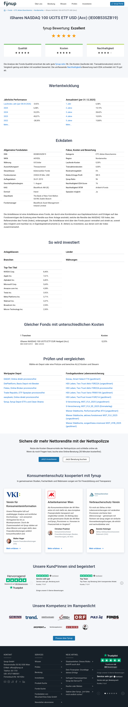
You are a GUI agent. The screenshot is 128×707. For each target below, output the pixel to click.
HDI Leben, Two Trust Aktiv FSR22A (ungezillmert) (89, 383)
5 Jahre (69, 120)
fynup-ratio (60, 64)
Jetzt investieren (49, 459)
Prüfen (74, 4)
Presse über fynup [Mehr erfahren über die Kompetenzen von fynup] (64, 638)
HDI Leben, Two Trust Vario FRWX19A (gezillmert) (89, 392)
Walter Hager (18, 538)
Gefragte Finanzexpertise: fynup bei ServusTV (76, 679)
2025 (6, 108)
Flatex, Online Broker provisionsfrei (20, 388)
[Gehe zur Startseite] (10, 3)
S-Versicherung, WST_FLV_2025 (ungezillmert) (87, 402)
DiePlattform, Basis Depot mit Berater (21, 383)
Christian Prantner (62, 529)
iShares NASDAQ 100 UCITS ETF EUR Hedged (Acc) (44, 341)
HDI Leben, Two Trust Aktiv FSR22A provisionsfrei (89, 388)
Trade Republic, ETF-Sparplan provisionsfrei (24, 392)
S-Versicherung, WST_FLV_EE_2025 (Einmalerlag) (89, 406)
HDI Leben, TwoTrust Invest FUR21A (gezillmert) (88, 397)
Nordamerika (39, 10)
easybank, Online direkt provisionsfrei (21, 397)
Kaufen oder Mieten (74, 686)
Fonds (10, 10)
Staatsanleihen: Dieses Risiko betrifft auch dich (78, 663)
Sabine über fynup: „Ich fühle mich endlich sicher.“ (78, 693)
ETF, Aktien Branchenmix (23, 10)
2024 (6, 112)
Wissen (63, 4)
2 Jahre (69, 108)
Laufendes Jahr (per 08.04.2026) (17, 104)
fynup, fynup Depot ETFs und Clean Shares (24, 402)
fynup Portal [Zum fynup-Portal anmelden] (117, 4)
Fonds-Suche (40, 689)
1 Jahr (68, 104)
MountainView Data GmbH (46, 697)
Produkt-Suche (41, 683)
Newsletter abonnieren (44, 702)
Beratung (51, 4)
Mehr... (6, 125)
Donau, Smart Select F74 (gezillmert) (83, 379)
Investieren (87, 4)
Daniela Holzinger (103, 529)
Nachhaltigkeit (74, 67)
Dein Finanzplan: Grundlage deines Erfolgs (77, 671)
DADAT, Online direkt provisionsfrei (20, 379)
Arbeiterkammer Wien (60, 502)
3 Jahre (69, 112)
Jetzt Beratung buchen (76, 459)
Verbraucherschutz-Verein (104, 502)
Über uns (38, 4)
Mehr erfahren (12, 548)
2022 (6, 120)
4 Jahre (69, 116)
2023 (6, 116)
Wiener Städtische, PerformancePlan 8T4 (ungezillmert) (92, 411)
